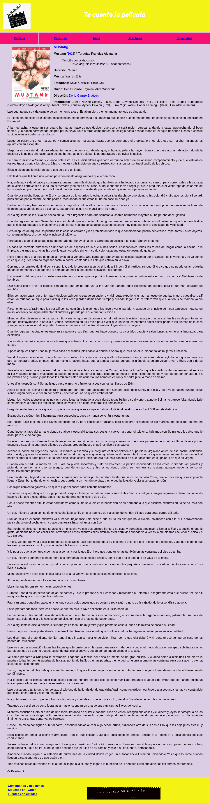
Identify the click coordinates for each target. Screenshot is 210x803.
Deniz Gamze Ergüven (84, 95)
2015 (71, 53)
